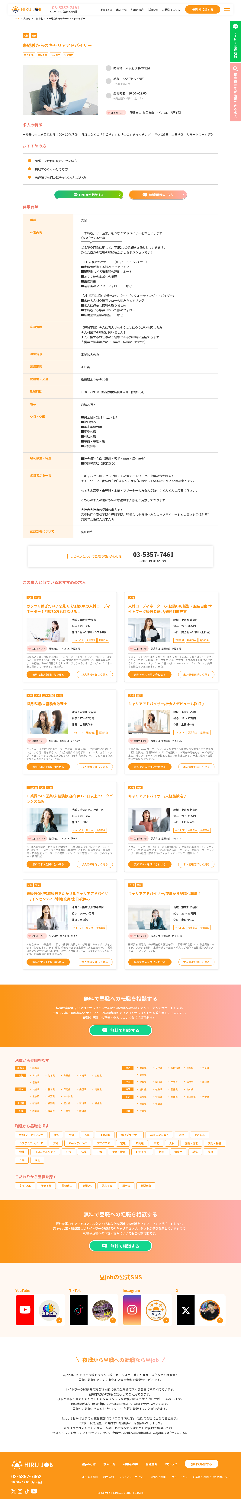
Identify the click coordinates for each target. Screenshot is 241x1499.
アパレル (199, 1135)
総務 (195, 1152)
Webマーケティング (31, 1135)
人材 (172, 1143)
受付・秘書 (214, 1143)
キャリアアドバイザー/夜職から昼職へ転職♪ (164, 893)
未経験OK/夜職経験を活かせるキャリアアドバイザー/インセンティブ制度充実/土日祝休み (67, 896)
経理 (161, 1152)
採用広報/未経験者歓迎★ (47, 703)
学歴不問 (46, 1185)
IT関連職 (105, 1135)
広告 (68, 1152)
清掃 (55, 1143)
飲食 (37, 1160)
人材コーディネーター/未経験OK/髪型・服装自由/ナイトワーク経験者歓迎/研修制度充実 (170, 608)
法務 (84, 1152)
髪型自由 (145, 1185)
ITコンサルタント (45, 1152)
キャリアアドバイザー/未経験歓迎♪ (157, 795)
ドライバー (142, 1152)
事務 (156, 1143)
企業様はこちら (171, 9)
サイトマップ (180, 1477)
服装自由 (67, 1185)
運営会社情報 (158, 1477)
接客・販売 (118, 1152)
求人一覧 (121, 9)
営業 (21, 1152)
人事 (87, 1135)
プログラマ (103, 1143)
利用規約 (108, 1477)
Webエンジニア (159, 1135)
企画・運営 (191, 1143)
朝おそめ (107, 1185)
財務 (181, 1135)
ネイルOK (25, 1185)
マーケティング (78, 1143)
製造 (123, 1143)
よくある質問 (90, 1477)
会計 (71, 1135)
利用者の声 (137, 9)
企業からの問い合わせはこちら (211, 1477)
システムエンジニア (31, 1143)
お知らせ (152, 9)
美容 (210, 1152)
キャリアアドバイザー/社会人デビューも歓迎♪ (166, 703)
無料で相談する (201, 1464)
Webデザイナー (130, 1135)
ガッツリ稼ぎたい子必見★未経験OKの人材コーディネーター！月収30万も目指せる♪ (68, 608)
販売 (56, 1135)
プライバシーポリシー (132, 1477)
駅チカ (126, 1185)
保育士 (178, 1152)
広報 (99, 1152)
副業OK (87, 1185)
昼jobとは (106, 9)
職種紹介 (152, 1464)
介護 (21, 1160)
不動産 (140, 1143)
